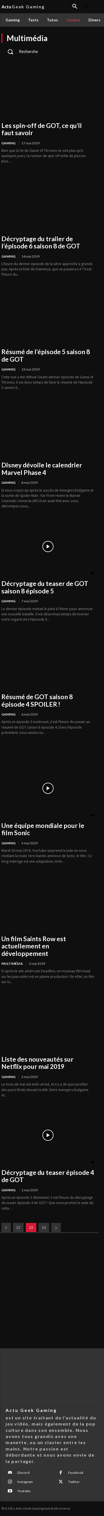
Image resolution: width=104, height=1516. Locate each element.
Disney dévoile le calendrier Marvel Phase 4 (41, 468)
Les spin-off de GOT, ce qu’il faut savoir (41, 129)
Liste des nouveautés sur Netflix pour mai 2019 (37, 1062)
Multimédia (12, 963)
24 (44, 1227)
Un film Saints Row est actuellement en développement (33, 946)
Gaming (8, 143)
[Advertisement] (52, 1293)
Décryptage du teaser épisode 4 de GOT (47, 1176)
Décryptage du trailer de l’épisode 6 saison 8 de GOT (40, 242)
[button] (47, 52)
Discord (23, 1472)
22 (18, 1227)
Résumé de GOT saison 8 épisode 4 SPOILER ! (37, 700)
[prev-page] (6, 1227)
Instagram (25, 1482)
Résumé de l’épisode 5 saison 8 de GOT (45, 355)
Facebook (75, 1472)
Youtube (24, 1491)
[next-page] (56, 1227)
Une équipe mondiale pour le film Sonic (42, 829)
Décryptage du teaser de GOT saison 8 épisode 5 (44, 587)
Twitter (74, 1482)
